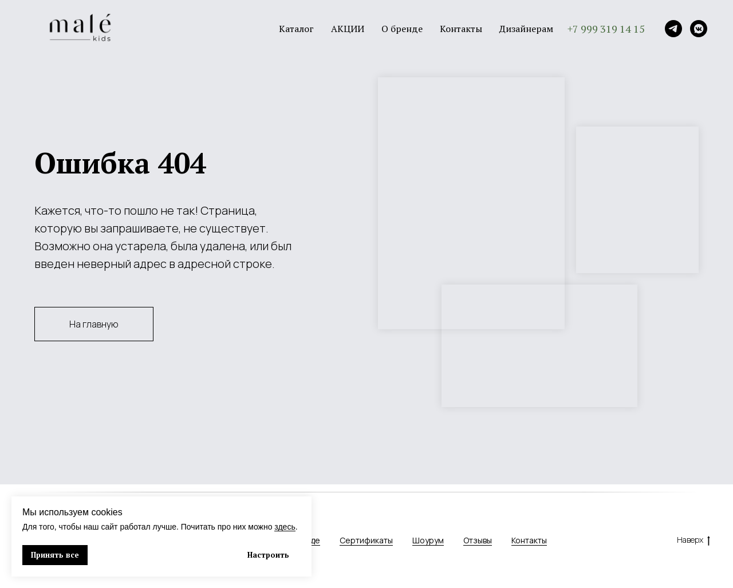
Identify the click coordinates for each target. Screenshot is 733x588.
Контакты (461, 28)
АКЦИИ (347, 28)
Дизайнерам (526, 28)
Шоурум (428, 540)
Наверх (693, 540)
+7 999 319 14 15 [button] (606, 28)
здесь (284, 526)
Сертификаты (366, 540)
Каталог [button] (296, 28)
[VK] (698, 28)
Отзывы (477, 540)
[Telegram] (673, 28)
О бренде (402, 28)
